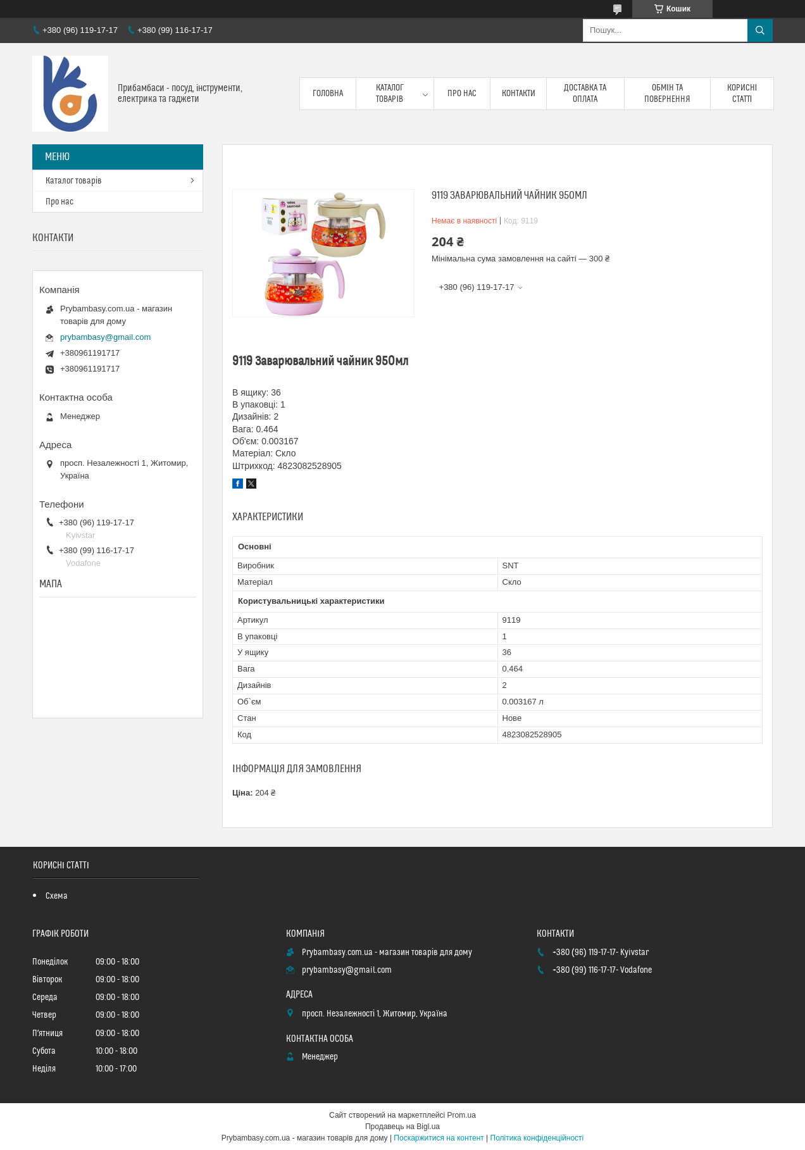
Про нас (462, 94)
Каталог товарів (390, 93)
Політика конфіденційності (537, 1138)
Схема (57, 896)
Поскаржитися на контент (439, 1138)
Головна (328, 94)
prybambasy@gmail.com (105, 337)
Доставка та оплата (585, 93)
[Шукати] (760, 30)
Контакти (518, 94)
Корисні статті (742, 93)
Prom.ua (461, 1115)
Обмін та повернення (667, 93)
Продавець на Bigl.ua (402, 1126)
